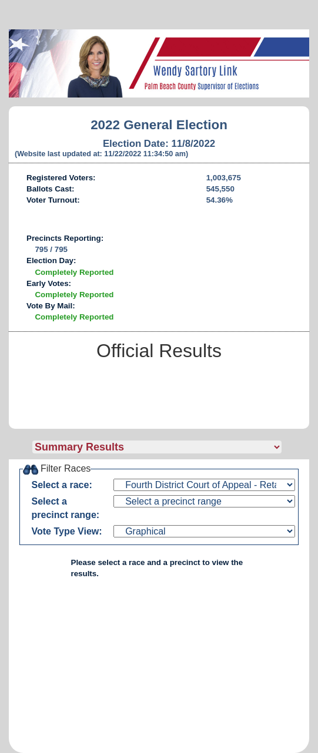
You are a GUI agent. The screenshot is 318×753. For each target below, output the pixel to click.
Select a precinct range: (66, 508)
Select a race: (62, 485)
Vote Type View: (67, 531)
